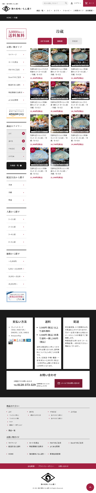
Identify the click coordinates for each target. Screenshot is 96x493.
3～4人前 (12, 234)
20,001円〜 (13, 284)
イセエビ (66, 10)
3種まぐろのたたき (35, 415)
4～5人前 (12, 242)
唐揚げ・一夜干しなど (15, 425)
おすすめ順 (45, 41)
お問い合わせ (63, 466)
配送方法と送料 (14, 85)
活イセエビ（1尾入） (56, 415)
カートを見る (13, 62)
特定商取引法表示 (15, 92)
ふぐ (48, 10)
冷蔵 (15, 17)
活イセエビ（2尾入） (56, 418)
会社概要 (31, 466)
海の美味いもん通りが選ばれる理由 (38, 454)
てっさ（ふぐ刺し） (14, 415)
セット (11, 422)
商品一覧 (11, 430)
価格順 (59, 41)
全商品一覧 (16, 165)
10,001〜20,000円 (15, 276)
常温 (10, 200)
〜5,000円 (12, 261)
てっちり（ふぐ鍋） (14, 418)
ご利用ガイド (78, 10)
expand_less (90, 487)
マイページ (12, 54)
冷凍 (10, 185)
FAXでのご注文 (14, 69)
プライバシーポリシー (46, 466)
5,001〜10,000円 (15, 269)
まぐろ (56, 10)
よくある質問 (13, 100)
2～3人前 (12, 227)
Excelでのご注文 (14, 77)
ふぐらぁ (11, 156)
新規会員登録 (55, 454)
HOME (9, 17)
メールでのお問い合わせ (68, 383)
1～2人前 (12, 219)
